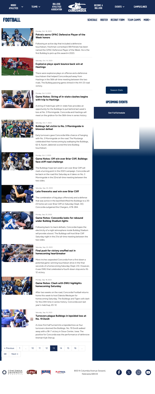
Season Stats (116, 90)
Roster (104, 19)
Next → (15, 354)
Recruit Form (118, 19)
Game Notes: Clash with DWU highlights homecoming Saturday (59, 285)
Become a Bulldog (98, 6)
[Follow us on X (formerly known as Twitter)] (129, 373)
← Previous (9, 348)
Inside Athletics (13, 6)
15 (68, 348)
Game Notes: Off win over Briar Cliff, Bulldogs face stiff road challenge (62, 160)
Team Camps (134, 19)
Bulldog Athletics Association (56, 6)
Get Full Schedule (116, 113)
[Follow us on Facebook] (119, 373)
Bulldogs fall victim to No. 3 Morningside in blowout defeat (60, 128)
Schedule (92, 19)
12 (47, 348)
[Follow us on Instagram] (138, 373)
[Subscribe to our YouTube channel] (148, 373)
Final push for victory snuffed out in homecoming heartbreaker (56, 252)
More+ (147, 19)
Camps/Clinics (140, 6)
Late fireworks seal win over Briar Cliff (57, 191)
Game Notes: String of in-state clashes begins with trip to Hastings (62, 98)
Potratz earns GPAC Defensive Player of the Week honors (61, 36)
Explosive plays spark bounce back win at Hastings (59, 65)
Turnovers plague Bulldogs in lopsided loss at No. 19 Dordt (61, 317)
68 (5, 354)
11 (40, 348)
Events (118, 6)
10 (32, 348)
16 (75, 348)
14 (61, 348)
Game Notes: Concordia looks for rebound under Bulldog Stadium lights (60, 219)
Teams (34, 6)
